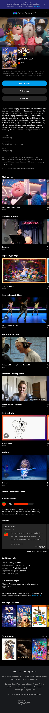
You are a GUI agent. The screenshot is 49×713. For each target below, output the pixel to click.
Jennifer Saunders (37, 162)
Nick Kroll (38, 159)
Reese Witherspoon (26, 157)
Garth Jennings (7, 137)
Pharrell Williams (8, 162)
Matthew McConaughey (10, 157)
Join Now (37, 6)
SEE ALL (44, 636)
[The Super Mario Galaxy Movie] (39, 649)
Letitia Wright (25, 162)
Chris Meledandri (8, 144)
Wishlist (25, 98)
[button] (24, 192)
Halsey (17, 162)
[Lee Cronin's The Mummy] (24, 649)
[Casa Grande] (9, 649)
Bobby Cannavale (28, 159)
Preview (25, 91)
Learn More (36, 596)
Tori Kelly (13, 159)
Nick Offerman (7, 164)
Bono (19, 159)
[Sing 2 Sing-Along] (9, 616)
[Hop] (39, 616)
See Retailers (24, 83)
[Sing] (24, 616)
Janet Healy (19, 144)
